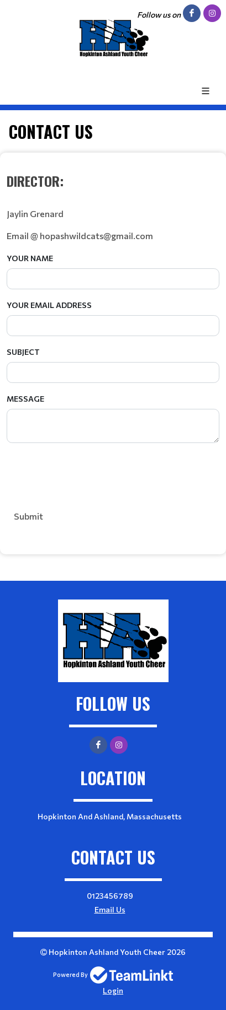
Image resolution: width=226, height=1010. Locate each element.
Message (25, 398)
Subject (23, 352)
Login (113, 990)
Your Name (30, 258)
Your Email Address (49, 305)
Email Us (109, 909)
